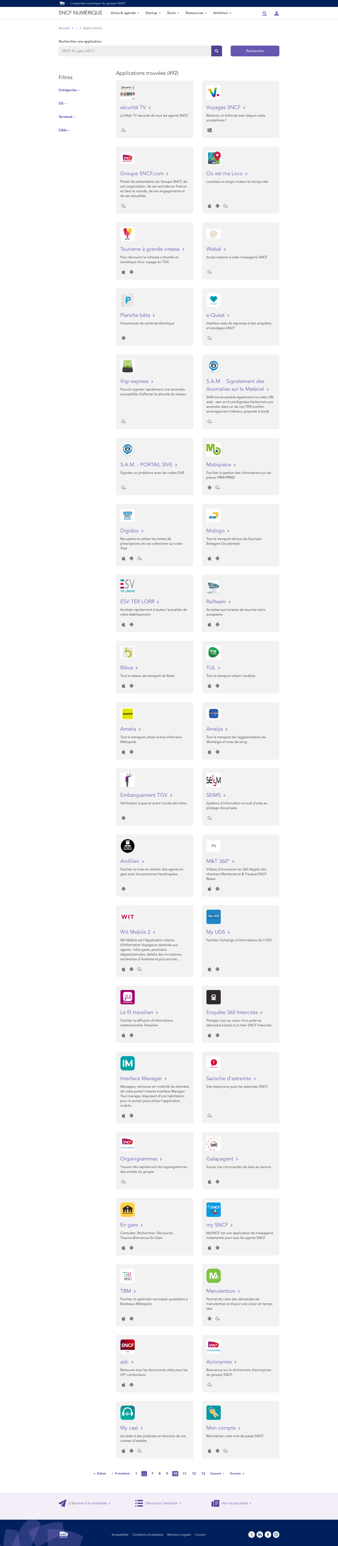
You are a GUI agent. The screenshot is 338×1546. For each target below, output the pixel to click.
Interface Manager (141, 1078)
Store (173, 13)
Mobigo (216, 531)
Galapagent (220, 1159)
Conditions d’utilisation (147, 1534)
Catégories (68, 90)
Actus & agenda (125, 13)
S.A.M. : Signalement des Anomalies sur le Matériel (236, 385)
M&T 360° (218, 861)
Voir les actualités (231, 1503)
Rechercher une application (80, 41)
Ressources (196, 13)
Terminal (65, 117)
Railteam (216, 601)
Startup (153, 13)
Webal (214, 249)
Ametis (129, 729)
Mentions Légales (179, 1534)
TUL (211, 668)
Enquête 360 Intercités (232, 1012)
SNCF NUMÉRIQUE (80, 13)
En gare (129, 1225)
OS (61, 103)
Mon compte (221, 1428)
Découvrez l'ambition (158, 1503)
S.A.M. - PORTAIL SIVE (147, 465)
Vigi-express (135, 381)
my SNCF (218, 1225)
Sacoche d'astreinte (229, 1078)
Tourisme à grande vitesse (150, 249)
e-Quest (216, 315)
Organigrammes (139, 1159)
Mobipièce (219, 465)
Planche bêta (136, 315)
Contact (200, 1534)
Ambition (222, 13)
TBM (126, 1291)
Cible (63, 130)
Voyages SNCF (224, 107)
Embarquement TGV (144, 795)
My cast (129, 1428)
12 (194, 1473)
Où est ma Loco (225, 173)
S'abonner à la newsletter (84, 1503)
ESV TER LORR (138, 601)
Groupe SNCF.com (142, 173)
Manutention (221, 1291)
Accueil (64, 28)
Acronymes (219, 1362)
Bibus (127, 668)
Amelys (215, 729)
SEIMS (214, 795)
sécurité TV (133, 107)
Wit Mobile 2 (136, 932)
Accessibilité (120, 1534)
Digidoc (130, 531)
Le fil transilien (137, 1012)
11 (184, 1473)
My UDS (216, 932)
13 (203, 1473)
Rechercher (255, 51)
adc (125, 1362)
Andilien (130, 861)
